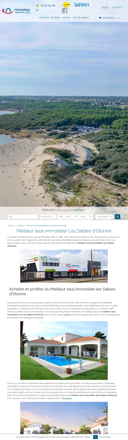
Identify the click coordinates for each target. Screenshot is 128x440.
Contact (117, 8)
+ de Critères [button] (104, 216)
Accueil (10, 226)
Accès (105, 8)
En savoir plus (105, 437)
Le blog (20, 226)
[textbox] (23, 216)
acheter (66, 314)
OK (95, 437)
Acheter (44, 19)
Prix (61, 216)
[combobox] (23, 216)
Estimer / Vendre (60, 19)
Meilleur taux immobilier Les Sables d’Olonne (47, 226)
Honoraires (67, 398)
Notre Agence (81, 19)
